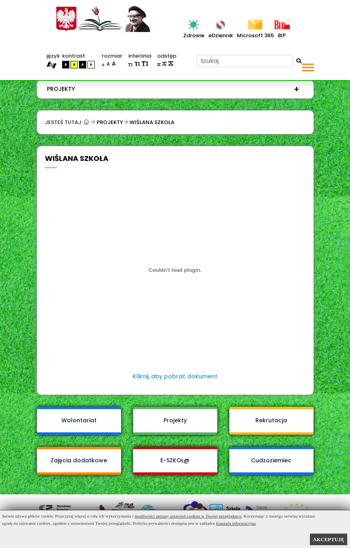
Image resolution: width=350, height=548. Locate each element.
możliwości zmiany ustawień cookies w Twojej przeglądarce (188, 516)
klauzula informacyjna (236, 523)
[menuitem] (173, 89)
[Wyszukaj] (299, 61)
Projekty (61, 89)
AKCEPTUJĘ (328, 539)
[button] (307, 65)
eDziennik (220, 35)
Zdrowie (193, 35)
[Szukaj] (245, 61)
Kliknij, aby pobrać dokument (175, 376)
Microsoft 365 (255, 35)
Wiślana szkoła (151, 122)
